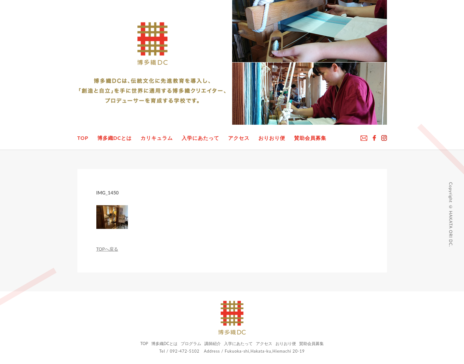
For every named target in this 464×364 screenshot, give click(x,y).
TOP (82, 138)
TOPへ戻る (107, 249)
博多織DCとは (114, 138)
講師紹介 (212, 343)
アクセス (239, 138)
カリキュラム (157, 138)
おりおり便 (271, 138)
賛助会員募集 (310, 138)
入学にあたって (200, 138)
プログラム (191, 343)
